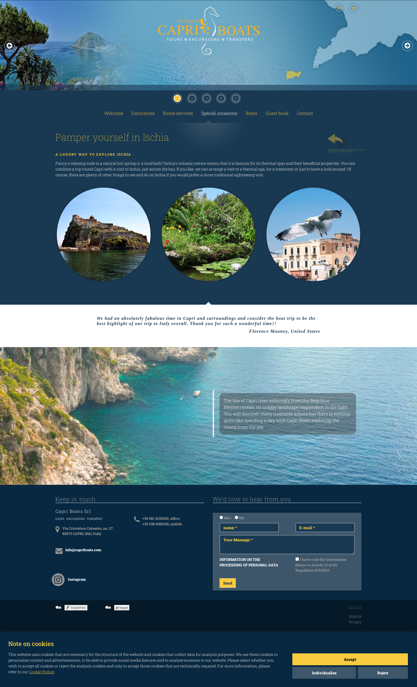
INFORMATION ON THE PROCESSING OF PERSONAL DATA (249, 562)
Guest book (277, 113)
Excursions (143, 113)
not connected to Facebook (58, 607)
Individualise (324, 672)
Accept (350, 659)
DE (339, 8)
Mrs (225, 517)
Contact (305, 113)
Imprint (355, 616)
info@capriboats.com (83, 549)
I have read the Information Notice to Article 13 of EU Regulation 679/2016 (320, 565)
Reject (382, 672)
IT (353, 8)
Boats (251, 113)
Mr (239, 517)
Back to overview (340, 149)
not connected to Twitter (108, 607)
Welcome (113, 113)
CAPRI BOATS (208, 36)
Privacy (355, 622)
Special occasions (219, 113)
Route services (178, 113)
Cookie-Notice (41, 671)
